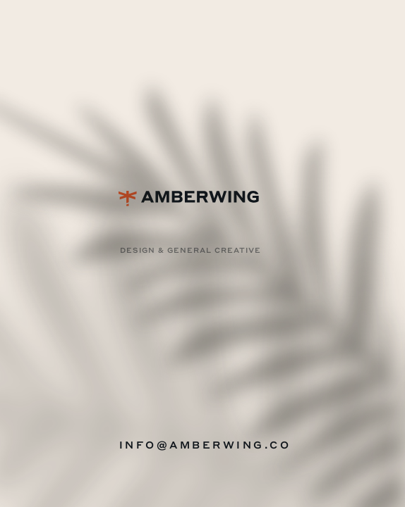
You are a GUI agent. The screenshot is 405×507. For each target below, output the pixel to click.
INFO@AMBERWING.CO (205, 444)
